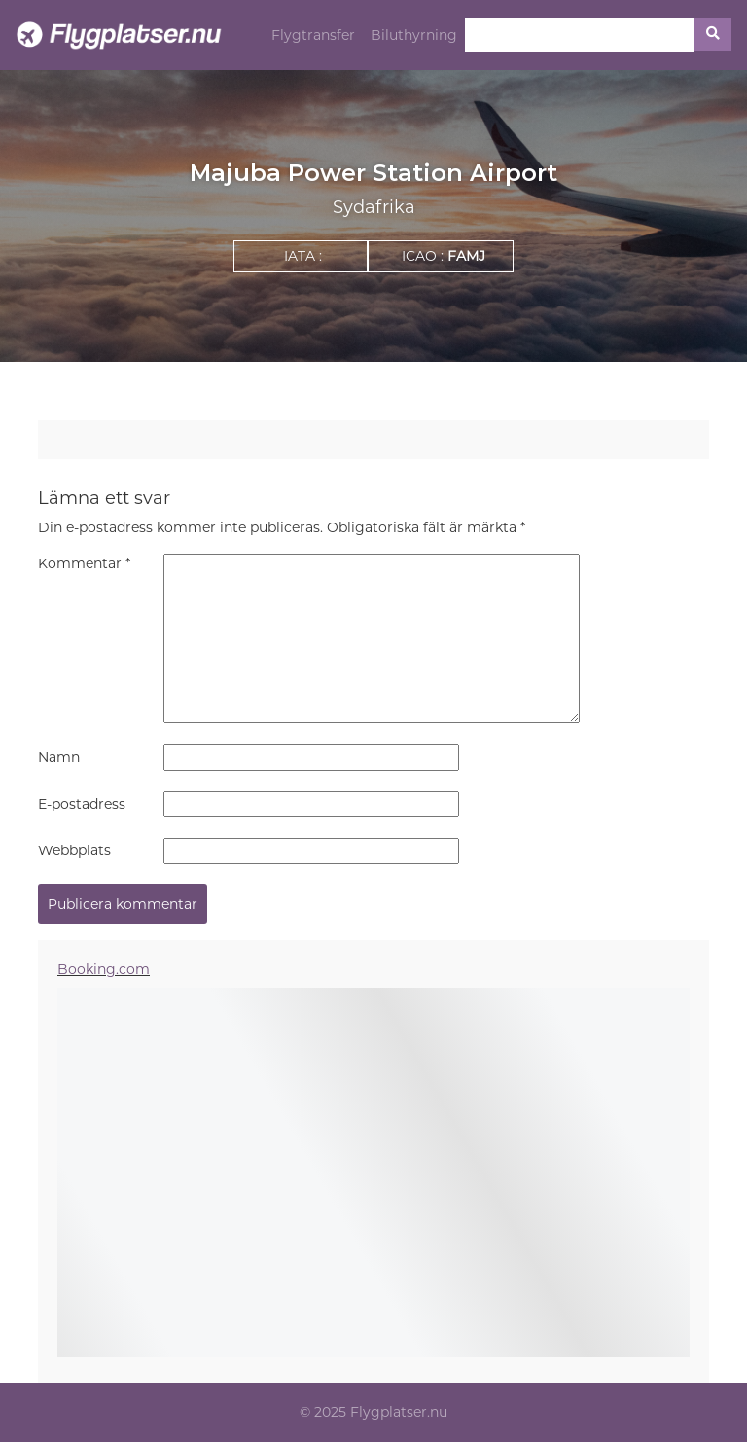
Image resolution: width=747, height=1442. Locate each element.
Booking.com (103, 969)
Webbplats (74, 850)
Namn (59, 757)
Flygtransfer (313, 35)
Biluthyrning (414, 35)
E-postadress (81, 803)
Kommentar (84, 563)
